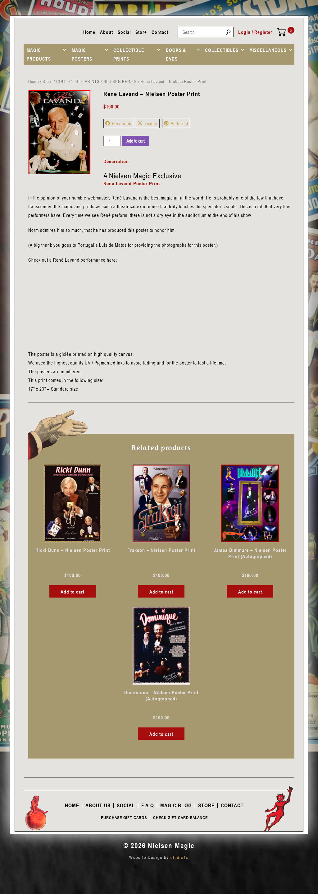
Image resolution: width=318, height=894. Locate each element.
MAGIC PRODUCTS (39, 54)
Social (124, 32)
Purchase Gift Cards (124, 817)
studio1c (179, 857)
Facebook (118, 123)
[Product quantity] (111, 141)
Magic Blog (176, 805)
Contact (160, 32)
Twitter (148, 123)
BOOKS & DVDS (176, 54)
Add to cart (135, 141)
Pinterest (176, 123)
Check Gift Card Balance (180, 817)
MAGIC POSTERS (82, 54)
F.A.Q (147, 805)
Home (89, 32)
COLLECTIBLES (221, 50)
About (106, 32)
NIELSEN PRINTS (120, 81)
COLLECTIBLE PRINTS (128, 54)
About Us (98, 805)
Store (141, 32)
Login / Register (255, 32)
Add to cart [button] (72, 592)
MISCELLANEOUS (268, 50)
